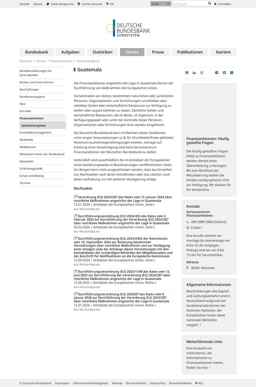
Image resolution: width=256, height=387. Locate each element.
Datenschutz (157, 383)
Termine (25, 183)
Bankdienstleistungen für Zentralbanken (36, 73)
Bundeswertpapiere (32, 97)
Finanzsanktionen (61, 61)
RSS (199, 383)
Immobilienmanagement (35, 132)
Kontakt (24, 4)
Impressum (62, 383)
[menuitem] (37, 52)
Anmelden (222, 4)
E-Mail (196, 227)
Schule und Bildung (32, 176)
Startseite (26, 61)
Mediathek (26, 140)
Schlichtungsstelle (31, 168)
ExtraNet (25, 111)
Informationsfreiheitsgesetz (90, 383)
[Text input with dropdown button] (192, 3)
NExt (23, 104)
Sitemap (117, 383)
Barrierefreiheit (136, 383)
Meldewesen (28, 147)
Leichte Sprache (90, 4)
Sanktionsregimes (88, 61)
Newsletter (27, 161)
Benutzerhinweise (180, 383)
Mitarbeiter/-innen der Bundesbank (42, 154)
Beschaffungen (29, 89)
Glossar (38, 4)
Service (41, 61)
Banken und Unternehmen (37, 82)
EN (110, 4)
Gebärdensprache (60, 4)
